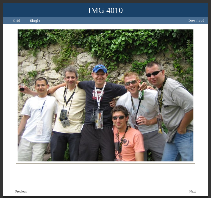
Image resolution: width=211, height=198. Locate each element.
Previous (21, 191)
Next (192, 191)
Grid (16, 21)
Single (35, 21)
